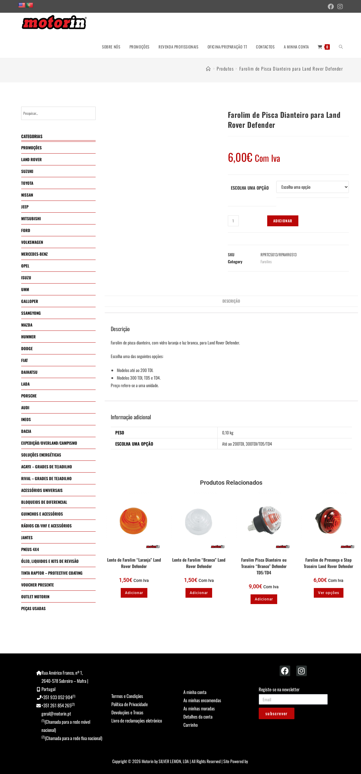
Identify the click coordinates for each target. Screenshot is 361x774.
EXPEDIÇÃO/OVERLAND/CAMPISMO (49, 443)
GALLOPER (29, 301)
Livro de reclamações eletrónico (136, 720)
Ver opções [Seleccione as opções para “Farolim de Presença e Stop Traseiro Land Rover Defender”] (328, 593)
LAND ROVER (31, 159)
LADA (25, 384)
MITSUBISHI (31, 218)
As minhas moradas (199, 708)
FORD (25, 230)
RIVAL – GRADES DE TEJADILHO (46, 478)
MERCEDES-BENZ (34, 254)
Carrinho (190, 724)
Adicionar (283, 220)
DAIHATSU (29, 372)
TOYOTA (27, 183)
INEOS (26, 419)
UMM (25, 289)
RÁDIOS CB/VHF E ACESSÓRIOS (46, 526)
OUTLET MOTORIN (35, 596)
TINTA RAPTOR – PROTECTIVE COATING (52, 573)
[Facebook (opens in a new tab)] (331, 6)
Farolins (266, 261)
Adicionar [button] (134, 593)
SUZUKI (27, 171)
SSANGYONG (31, 313)
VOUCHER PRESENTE (37, 585)
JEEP (24, 207)
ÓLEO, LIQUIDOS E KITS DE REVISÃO (50, 561)
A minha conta (194, 692)
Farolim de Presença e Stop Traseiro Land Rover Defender (328, 562)
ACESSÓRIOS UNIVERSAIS (42, 490)
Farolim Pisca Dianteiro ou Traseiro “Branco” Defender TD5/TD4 (264, 566)
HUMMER (28, 337)
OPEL (25, 266)
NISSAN (27, 195)
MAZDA (26, 325)
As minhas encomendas (202, 700)
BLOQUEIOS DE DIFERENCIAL (44, 502)
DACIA (26, 431)
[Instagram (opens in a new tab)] (339, 6)
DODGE (27, 348)
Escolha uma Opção (250, 187)
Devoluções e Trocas (127, 712)
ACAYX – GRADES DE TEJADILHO (46, 466)
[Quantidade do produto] (233, 220)
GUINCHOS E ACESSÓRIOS (42, 514)
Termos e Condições (127, 696)
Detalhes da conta (197, 716)
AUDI (25, 407)
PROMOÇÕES (31, 148)
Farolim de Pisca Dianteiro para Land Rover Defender (291, 68)
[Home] (208, 68)
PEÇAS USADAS (33, 608)
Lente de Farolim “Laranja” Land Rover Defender (134, 562)
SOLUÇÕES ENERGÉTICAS (41, 455)
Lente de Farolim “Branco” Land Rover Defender (198, 562)
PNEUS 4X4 (30, 549)
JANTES (27, 537)
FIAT (24, 360)
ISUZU (26, 277)
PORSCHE (29, 396)
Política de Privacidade (129, 704)
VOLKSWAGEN (32, 242)
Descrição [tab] (231, 301)
